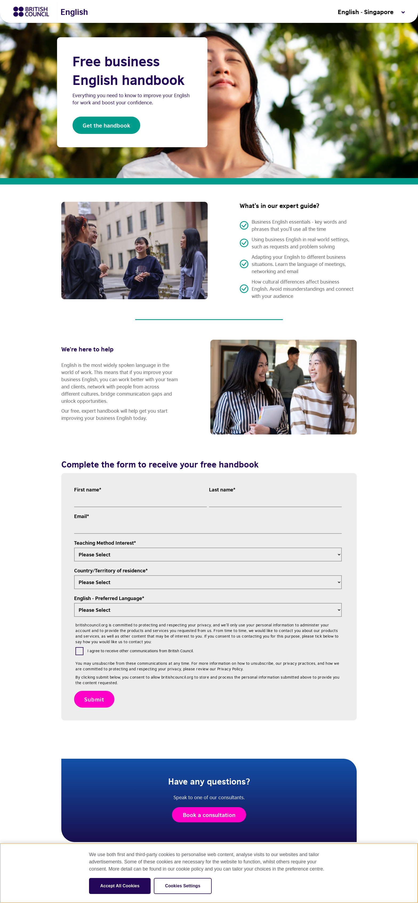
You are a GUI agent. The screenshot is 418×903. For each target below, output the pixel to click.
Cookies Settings (182, 886)
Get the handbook (106, 125)
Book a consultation (209, 816)
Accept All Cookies (119, 886)
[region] (209, 873)
